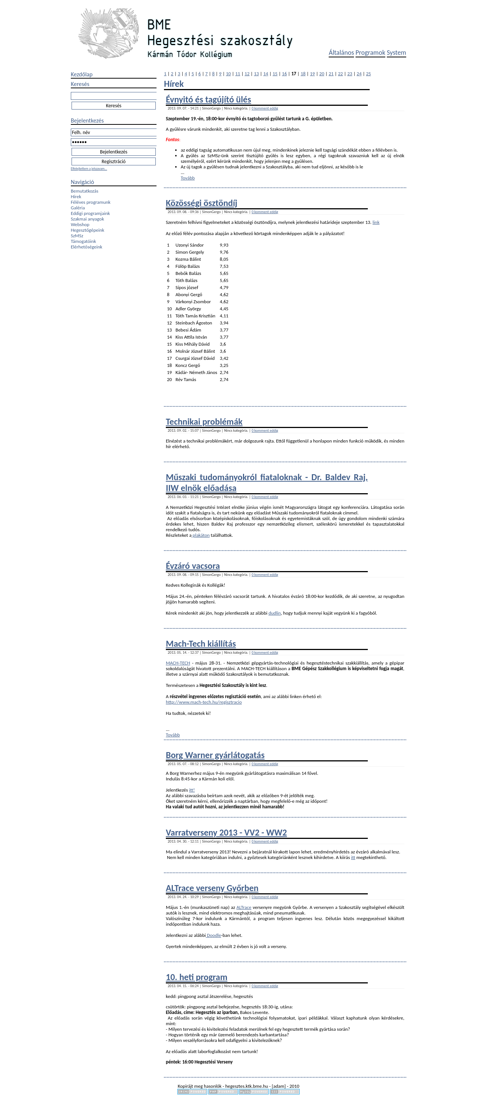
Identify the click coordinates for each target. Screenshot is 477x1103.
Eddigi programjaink (90, 213)
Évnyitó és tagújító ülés (208, 99)
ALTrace (244, 907)
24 (359, 73)
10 (228, 73)
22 (340, 73)
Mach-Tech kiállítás (201, 643)
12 (246, 73)
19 (312, 73)
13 (256, 73)
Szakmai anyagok (87, 219)
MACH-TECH (178, 663)
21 (331, 73)
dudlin (274, 613)
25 (368, 73)
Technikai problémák (204, 421)
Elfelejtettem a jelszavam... (89, 169)
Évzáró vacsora (193, 565)
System (396, 52)
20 (321, 73)
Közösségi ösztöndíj (201, 202)
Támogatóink (83, 241)
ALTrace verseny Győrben (212, 887)
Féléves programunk (90, 202)
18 (303, 73)
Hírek (76, 196)
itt (353, 857)
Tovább (188, 178)
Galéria (78, 207)
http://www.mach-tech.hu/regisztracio (204, 702)
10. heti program (196, 977)
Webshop (80, 224)
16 (284, 73)
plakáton (201, 535)
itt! (192, 790)
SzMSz (77, 235)
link (376, 222)
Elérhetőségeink (86, 247)
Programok (370, 52)
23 (349, 73)
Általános (341, 52)
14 (265, 73)
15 (275, 73)
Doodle (213, 935)
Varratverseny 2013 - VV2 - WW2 (226, 832)
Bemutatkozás (84, 191)
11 (237, 73)
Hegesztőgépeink (87, 230)
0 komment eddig (265, 108)
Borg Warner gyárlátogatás (215, 754)
